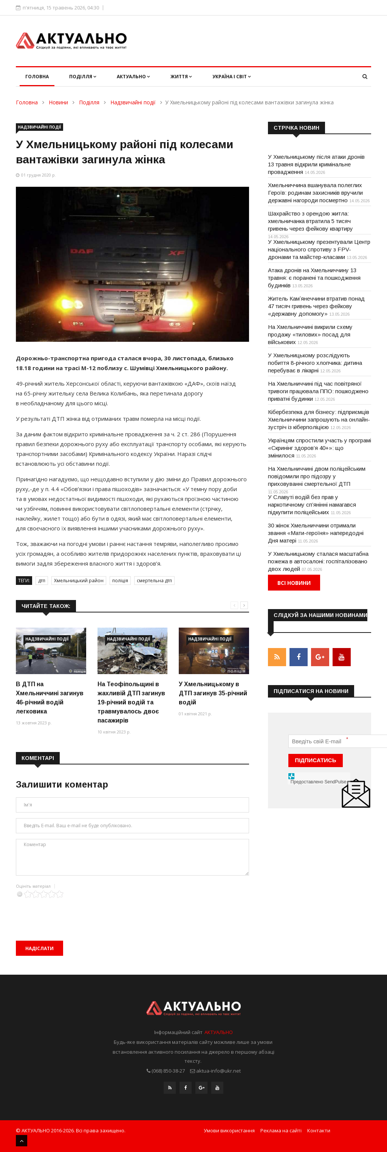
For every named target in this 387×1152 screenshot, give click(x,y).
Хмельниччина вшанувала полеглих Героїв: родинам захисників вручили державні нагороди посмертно (315, 192)
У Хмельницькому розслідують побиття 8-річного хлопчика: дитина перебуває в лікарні (315, 363)
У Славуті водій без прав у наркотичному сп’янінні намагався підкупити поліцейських (312, 504)
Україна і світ (231, 76)
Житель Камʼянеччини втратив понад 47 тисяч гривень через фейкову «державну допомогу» (316, 306)
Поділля (82, 76)
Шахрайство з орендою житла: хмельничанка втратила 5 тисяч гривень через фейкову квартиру (310, 221)
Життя (181, 76)
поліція (120, 580)
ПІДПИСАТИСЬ (315, 760)
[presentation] (73, 912)
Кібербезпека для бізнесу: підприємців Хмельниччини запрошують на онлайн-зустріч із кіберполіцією (319, 419)
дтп (41, 580)
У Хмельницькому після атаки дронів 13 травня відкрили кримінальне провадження (316, 164)
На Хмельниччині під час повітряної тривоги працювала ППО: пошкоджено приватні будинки (318, 391)
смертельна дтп (154, 580)
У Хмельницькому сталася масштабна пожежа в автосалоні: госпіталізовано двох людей (318, 561)
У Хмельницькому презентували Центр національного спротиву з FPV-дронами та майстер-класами (319, 249)
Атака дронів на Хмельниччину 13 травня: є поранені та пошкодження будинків (314, 277)
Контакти (318, 1130)
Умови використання (229, 1130)
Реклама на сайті (281, 1130)
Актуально (133, 76)
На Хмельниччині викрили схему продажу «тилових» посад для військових (310, 334)
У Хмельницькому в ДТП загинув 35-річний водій (213, 693)
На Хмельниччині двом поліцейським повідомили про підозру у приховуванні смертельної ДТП (316, 476)
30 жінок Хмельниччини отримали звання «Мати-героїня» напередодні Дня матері (316, 533)
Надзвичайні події (133, 102)
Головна (37, 76)
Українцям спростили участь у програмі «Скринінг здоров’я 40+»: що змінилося (319, 448)
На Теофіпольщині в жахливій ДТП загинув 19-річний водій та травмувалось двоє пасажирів (131, 702)
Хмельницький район (79, 580)
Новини (58, 102)
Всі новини (294, 582)
